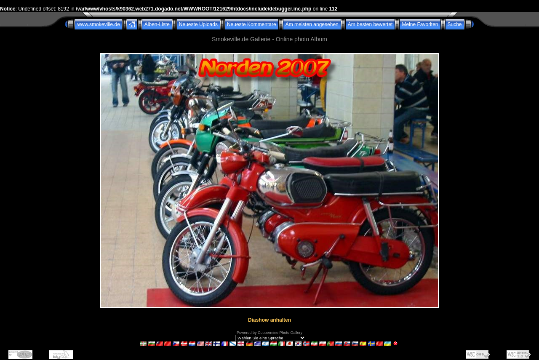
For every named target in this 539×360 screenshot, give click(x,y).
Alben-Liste (157, 24)
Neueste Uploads (198, 24)
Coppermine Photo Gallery (280, 333)
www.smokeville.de (98, 24)
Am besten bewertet (370, 24)
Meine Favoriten (420, 24)
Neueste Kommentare (251, 24)
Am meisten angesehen (312, 24)
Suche (455, 24)
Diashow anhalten (269, 320)
